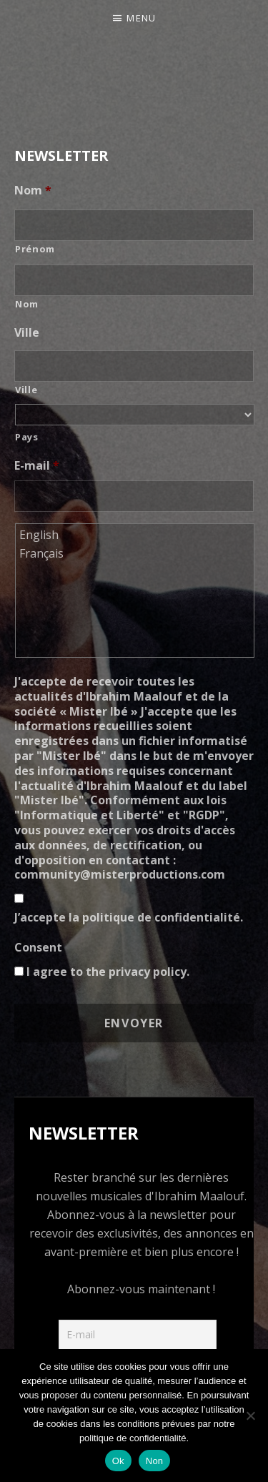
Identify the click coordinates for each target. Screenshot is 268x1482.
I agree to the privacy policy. (107, 971)
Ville (26, 332)
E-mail (36, 465)
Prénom (35, 248)
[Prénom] (134, 225)
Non (155, 1461)
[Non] (250, 1415)
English (136, 534)
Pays (27, 436)
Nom (32, 190)
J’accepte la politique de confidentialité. (128, 917)
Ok (118, 1461)
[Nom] (134, 280)
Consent (38, 947)
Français (136, 553)
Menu (141, 17)
